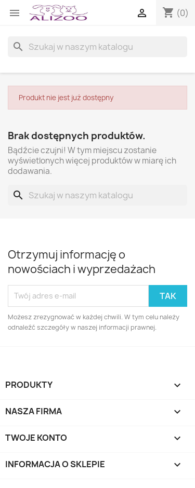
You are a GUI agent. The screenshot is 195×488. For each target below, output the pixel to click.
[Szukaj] (97, 46)
